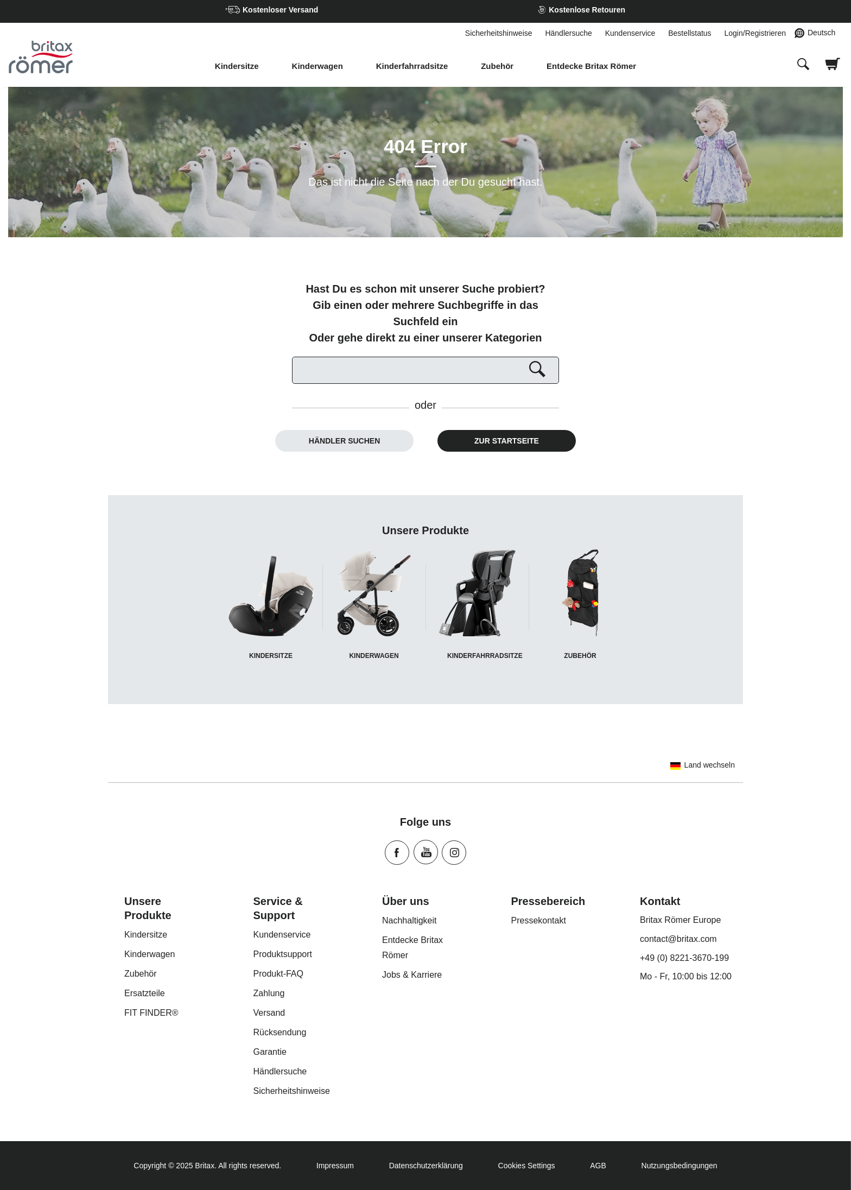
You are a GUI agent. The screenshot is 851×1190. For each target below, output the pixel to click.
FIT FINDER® (151, 1012)
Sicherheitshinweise (498, 33)
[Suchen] (426, 370)
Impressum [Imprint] (335, 1165)
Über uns (405, 901)
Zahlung (269, 993)
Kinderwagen (317, 66)
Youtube (426, 852)
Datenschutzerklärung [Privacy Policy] (426, 1165)
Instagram (454, 852)
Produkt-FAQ (278, 973)
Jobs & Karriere (412, 974)
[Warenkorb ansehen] (833, 71)
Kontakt (660, 901)
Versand (269, 1012)
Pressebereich (548, 901)
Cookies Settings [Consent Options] (526, 1165)
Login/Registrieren (755, 33)
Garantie (270, 1051)
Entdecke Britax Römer (591, 66)
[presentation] (803, 65)
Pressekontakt (538, 920)
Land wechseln (700, 765)
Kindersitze (237, 66)
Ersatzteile (144, 993)
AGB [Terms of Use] (598, 1165)
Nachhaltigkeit (409, 920)
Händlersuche (568, 33)
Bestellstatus (689, 33)
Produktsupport (283, 954)
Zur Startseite (506, 440)
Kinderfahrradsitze (412, 66)
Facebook (397, 852)
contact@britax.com (678, 939)
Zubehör (497, 66)
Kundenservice (630, 33)
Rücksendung (280, 1032)
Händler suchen (344, 440)
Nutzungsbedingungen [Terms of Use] (679, 1165)
